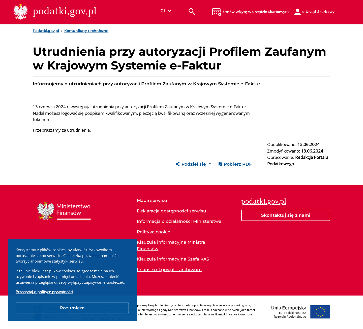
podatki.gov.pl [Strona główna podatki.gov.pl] (263, 201)
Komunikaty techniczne (86, 30)
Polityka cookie (153, 231)
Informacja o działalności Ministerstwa (179, 221)
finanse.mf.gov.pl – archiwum (169, 269)
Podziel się (191, 164)
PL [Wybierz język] (165, 10)
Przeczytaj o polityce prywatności (44, 291)
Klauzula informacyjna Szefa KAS (173, 259)
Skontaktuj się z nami (285, 215)
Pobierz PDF (235, 164)
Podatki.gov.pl (46, 30)
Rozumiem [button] (72, 307)
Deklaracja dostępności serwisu (171, 210)
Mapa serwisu (152, 200)
